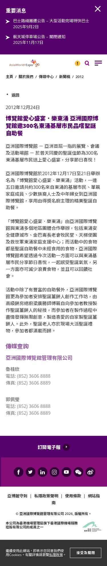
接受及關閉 (85, 552)
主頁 (9, 76)
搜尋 (91, 64)
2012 (80, 76)
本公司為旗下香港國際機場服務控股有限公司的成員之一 (42, 525)
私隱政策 (56, 554)
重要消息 (76, 61)
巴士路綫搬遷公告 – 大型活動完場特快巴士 (51, 20)
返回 (15, 95)
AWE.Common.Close (97, 9)
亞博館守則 (17, 495)
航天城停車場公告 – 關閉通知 (39, 36)
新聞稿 (64, 76)
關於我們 (26, 76)
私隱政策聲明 (46, 495)
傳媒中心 (46, 76)
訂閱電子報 (49, 447)
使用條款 (73, 495)
